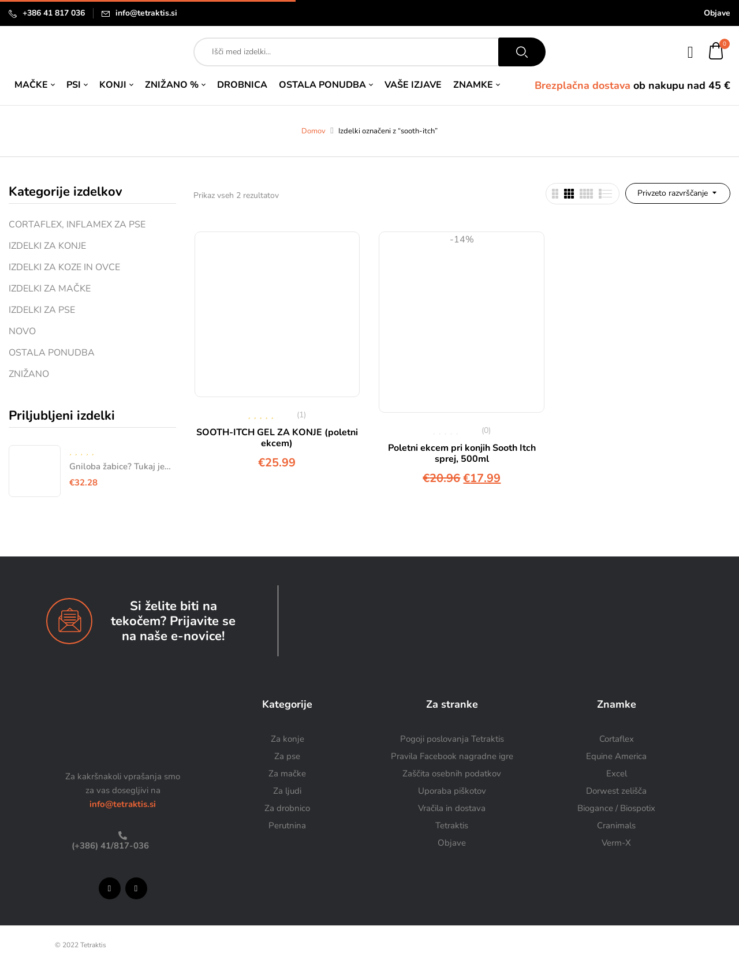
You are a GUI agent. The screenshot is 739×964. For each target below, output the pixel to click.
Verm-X (616, 843)
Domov (313, 131)
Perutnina (287, 825)
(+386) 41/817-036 (109, 845)
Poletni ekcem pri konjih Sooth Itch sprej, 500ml (462, 453)
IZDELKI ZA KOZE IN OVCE (64, 267)
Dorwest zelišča (616, 791)
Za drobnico (287, 808)
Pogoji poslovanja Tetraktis (452, 739)
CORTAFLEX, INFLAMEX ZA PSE (77, 224)
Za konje (287, 739)
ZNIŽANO (29, 374)
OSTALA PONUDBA (52, 352)
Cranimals (616, 825)
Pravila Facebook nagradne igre (452, 756)
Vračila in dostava (452, 808)
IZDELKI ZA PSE (42, 310)
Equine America (616, 756)
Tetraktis (451, 825)
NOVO (22, 331)
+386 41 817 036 (54, 13)
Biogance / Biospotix (616, 808)
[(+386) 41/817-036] (122, 835)
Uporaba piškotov (452, 791)
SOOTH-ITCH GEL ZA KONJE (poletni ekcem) (277, 438)
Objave (717, 13)
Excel (616, 773)
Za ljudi (287, 791)
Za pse (287, 756)
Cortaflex (616, 739)
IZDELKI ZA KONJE (47, 246)
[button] (716, 52)
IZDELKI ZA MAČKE (50, 288)
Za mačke (287, 773)
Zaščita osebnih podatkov (451, 773)
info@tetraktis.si (146, 13)
